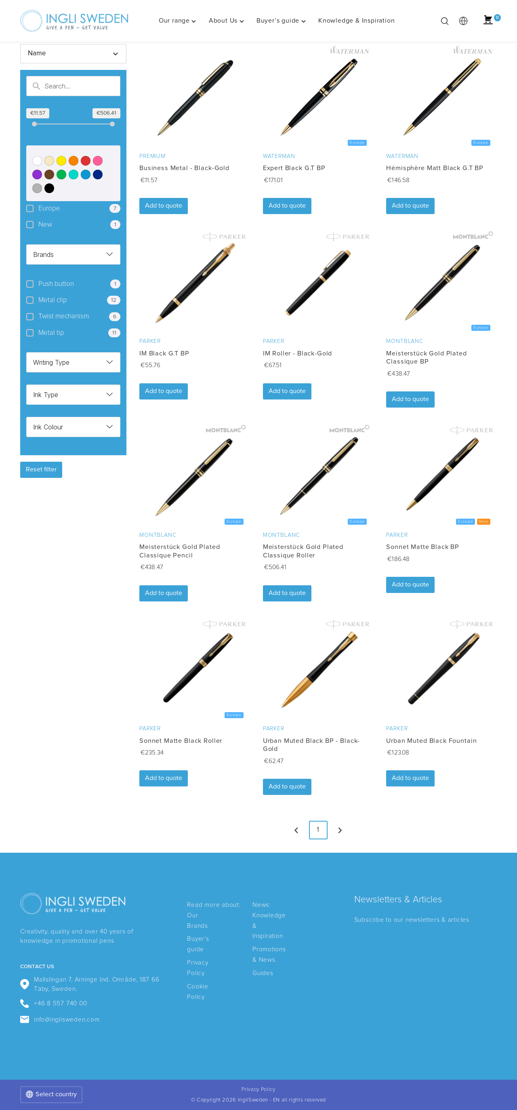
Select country (51, 1095)
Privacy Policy (258, 1089)
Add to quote (163, 205)
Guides (262, 973)
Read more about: (213, 905)
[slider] (34, 124)
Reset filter (41, 469)
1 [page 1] (318, 830)
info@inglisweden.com (59, 1019)
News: (261, 905)
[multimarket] (463, 21)
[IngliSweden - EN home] (74, 21)
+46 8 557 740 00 (53, 1003)
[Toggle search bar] (444, 21)
